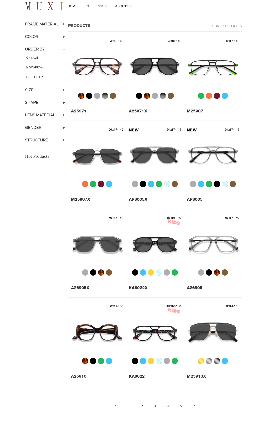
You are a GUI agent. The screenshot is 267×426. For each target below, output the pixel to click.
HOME (72, 6)
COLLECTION (96, 6)
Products (233, 26)
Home (216, 26)
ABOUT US (123, 6)
